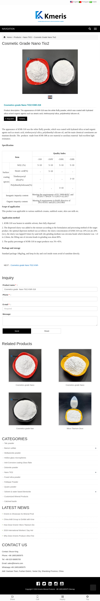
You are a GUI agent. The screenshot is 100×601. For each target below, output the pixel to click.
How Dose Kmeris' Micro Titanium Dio (19, 525)
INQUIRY (9, 119)
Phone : (7, 295)
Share (12, 597)
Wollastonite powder (12, 453)
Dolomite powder (11, 467)
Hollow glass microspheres (15, 458)
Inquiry (62, 597)
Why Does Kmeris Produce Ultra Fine (19, 536)
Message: (7, 314)
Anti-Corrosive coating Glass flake (18, 463)
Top (87, 597)
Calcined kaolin (10, 501)
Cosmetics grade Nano (25, 385)
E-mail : (7, 304)
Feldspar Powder (11, 482)
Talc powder (9, 443)
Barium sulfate (10, 448)
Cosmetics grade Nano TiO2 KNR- (25, 265)
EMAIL (22, 119)
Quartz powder (10, 487)
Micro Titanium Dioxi (75, 428)
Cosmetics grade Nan (25, 428)
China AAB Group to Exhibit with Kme (19, 519)
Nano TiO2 (27, 37)
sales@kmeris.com (15, 563)
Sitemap (72, 589)
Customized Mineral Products (16, 496)
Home (9, 37)
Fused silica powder (12, 477)
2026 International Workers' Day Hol (18, 530)
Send (17, 331)
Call (37, 597)
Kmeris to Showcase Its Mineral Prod (19, 514)
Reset (46, 331)
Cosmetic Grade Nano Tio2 (45, 37)
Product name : (10, 285)
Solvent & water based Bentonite (17, 492)
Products (17, 37)
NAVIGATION (8, 29)
